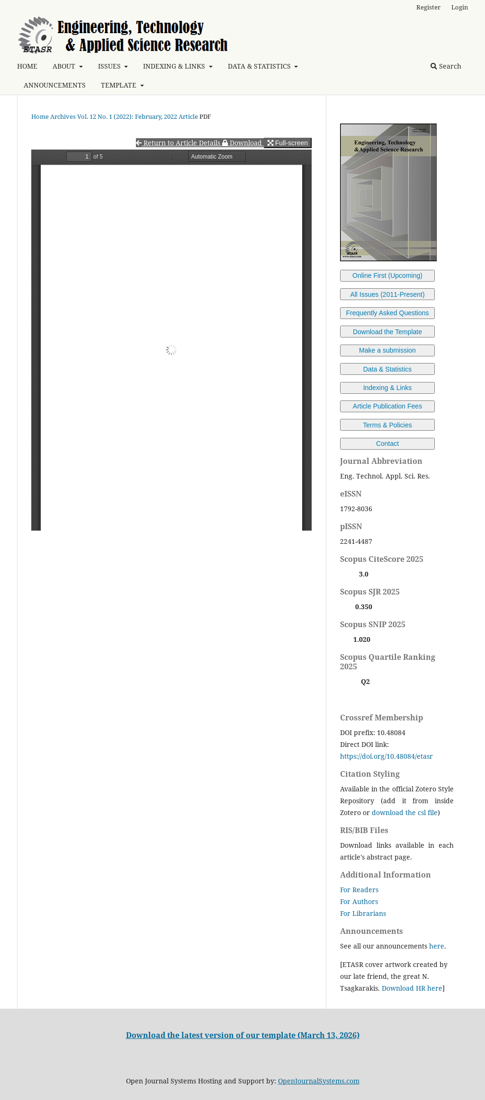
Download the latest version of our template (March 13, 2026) (242, 1035)
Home (40, 116)
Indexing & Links (387, 387)
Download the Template (387, 332)
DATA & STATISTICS (260, 66)
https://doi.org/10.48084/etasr (386, 756)
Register (428, 7)
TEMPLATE (119, 84)
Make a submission (387, 350)
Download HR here (412, 988)
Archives (63, 116)
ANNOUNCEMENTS (55, 84)
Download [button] (243, 142)
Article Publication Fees (387, 406)
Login (459, 7)
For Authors (359, 901)
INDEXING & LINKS (175, 66)
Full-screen (288, 143)
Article (188, 116)
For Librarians (363, 913)
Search (446, 66)
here (436, 945)
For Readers (359, 889)
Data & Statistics (387, 369)
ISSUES (110, 66)
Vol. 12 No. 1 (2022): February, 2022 (127, 116)
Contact (387, 443)
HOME (27, 66)
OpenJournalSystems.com (318, 1080)
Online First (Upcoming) (387, 275)
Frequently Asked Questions (387, 313)
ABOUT (65, 66)
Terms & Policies (387, 425)
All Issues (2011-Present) (387, 294)
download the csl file (405, 812)
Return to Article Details (179, 142)
